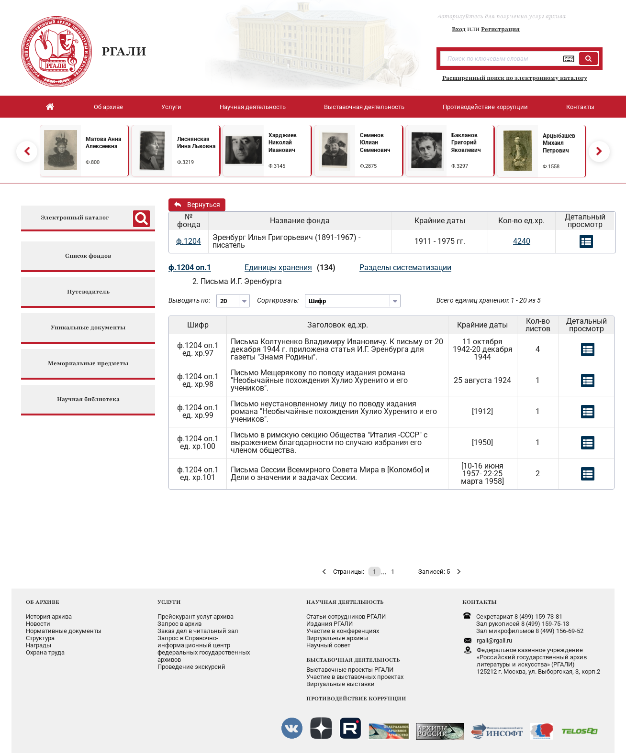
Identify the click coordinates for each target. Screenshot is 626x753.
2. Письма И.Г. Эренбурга (237, 281)
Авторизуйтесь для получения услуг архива (501, 16)
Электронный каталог (75, 217)
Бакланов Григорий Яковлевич (466, 142)
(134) (326, 267)
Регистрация (500, 29)
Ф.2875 (368, 166)
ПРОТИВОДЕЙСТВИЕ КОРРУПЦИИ (356, 698)
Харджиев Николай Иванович (282, 142)
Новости (38, 623)
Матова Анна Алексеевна (103, 143)
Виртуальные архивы (337, 638)
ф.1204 (188, 241)
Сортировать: (278, 300)
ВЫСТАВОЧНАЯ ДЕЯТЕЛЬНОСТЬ (353, 660)
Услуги (171, 106)
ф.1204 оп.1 (189, 267)
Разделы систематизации (405, 267)
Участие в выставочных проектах (354, 676)
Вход (459, 29)
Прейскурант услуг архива (195, 616)
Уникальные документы (88, 327)
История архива (49, 616)
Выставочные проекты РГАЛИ (349, 669)
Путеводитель (88, 291)
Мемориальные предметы (88, 363)
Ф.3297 (459, 166)
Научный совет (328, 645)
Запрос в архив (179, 623)
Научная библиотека (88, 399)
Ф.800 (93, 162)
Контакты (580, 106)
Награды (38, 645)
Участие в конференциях (342, 630)
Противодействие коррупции (485, 106)
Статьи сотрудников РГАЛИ (346, 616)
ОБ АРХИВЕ (42, 602)
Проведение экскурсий (191, 666)
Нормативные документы (63, 630)
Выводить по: (189, 300)
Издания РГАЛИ (329, 623)
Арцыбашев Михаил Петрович (559, 143)
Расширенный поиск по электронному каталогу (514, 78)
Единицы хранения (278, 267)
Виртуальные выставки (340, 684)
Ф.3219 (185, 162)
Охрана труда (45, 652)
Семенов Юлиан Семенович (375, 142)
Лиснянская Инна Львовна (196, 143)
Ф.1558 (551, 167)
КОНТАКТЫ (479, 602)
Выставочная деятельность (364, 106)
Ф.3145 (276, 166)
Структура (40, 638)
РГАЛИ (123, 51)
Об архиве (108, 106)
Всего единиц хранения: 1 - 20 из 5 (488, 300)
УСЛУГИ (169, 602)
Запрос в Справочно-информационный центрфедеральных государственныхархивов (203, 648)
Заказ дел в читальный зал (197, 630)
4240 (521, 241)
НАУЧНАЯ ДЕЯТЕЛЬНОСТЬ (344, 602)
